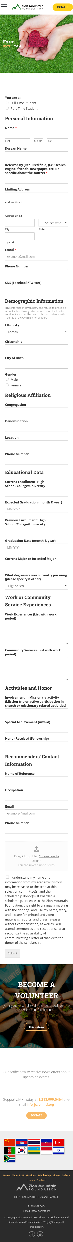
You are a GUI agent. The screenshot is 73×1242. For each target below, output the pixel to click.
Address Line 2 (13, 215)
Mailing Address (17, 189)
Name (11, 128)
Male (14, 380)
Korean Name (15, 149)
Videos (56, 1175)
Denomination (16, 421)
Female (16, 385)
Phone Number (17, 266)
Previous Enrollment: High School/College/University (25, 522)
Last (49, 141)
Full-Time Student (23, 103)
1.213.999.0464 (50, 1099)
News (32, 1180)
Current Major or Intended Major (30, 559)
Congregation (15, 405)
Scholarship (44, 1175)
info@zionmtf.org (40, 1104)
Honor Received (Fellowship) (27, 739)
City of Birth (14, 358)
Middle (38, 141)
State (42, 229)
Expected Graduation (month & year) (33, 502)
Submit (12, 953)
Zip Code (10, 242)
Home (6, 1175)
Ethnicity (12, 325)
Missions (31, 1175)
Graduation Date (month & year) (30, 541)
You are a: (13, 98)
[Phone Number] (36, 273)
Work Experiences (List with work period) (30, 616)
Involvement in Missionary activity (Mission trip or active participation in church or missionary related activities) (35, 702)
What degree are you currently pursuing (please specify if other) (36, 577)
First (7, 141)
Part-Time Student (24, 108)
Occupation (14, 790)
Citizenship (13, 342)
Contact (41, 1180)
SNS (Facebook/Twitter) (23, 283)
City (7, 229)
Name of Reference (19, 774)
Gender (10, 374)
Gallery (66, 1175)
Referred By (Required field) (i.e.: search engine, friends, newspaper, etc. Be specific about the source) (35, 169)
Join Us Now (36, 1027)
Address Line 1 (13, 202)
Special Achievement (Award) (27, 722)
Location (12, 438)
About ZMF (18, 1175)
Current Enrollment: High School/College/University (25, 484)
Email (10, 250)
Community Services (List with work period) (33, 652)
